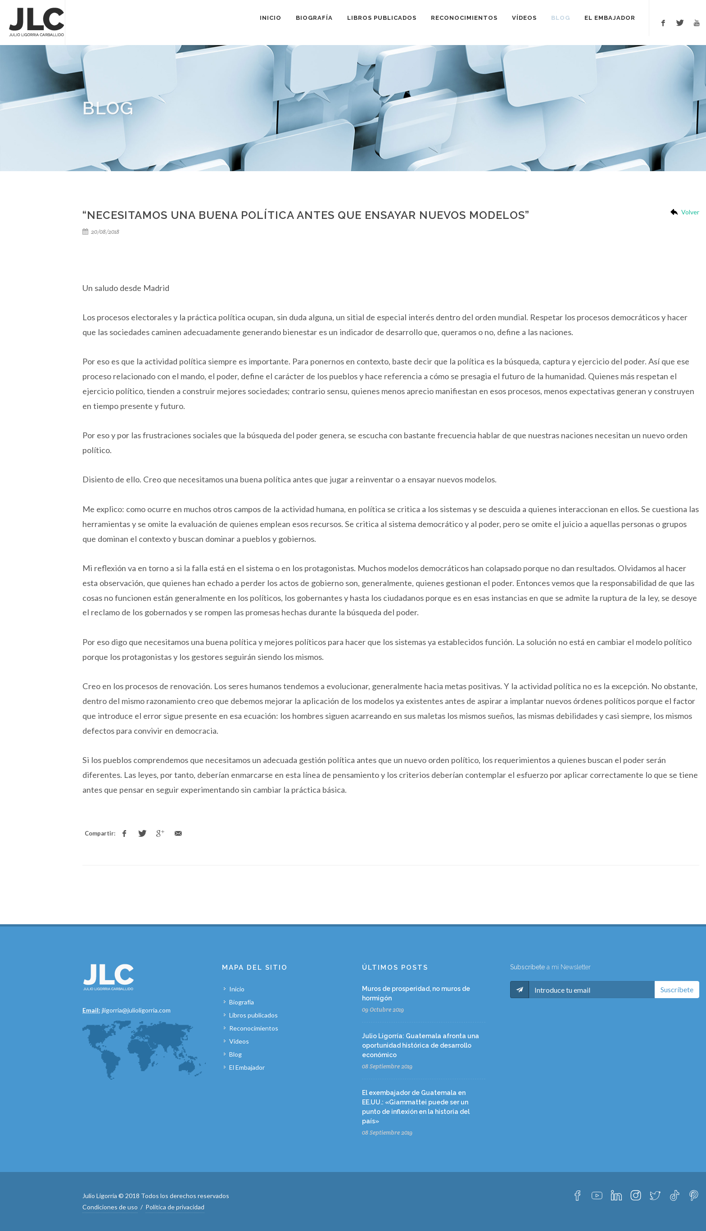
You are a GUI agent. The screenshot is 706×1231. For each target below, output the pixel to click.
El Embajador (247, 1067)
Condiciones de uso (110, 1207)
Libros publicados (253, 1015)
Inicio (236, 989)
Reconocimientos (253, 1028)
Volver (690, 212)
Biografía (241, 1002)
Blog (235, 1054)
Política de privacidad (174, 1207)
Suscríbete (677, 989)
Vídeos (239, 1041)
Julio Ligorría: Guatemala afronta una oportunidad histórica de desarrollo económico (420, 1045)
